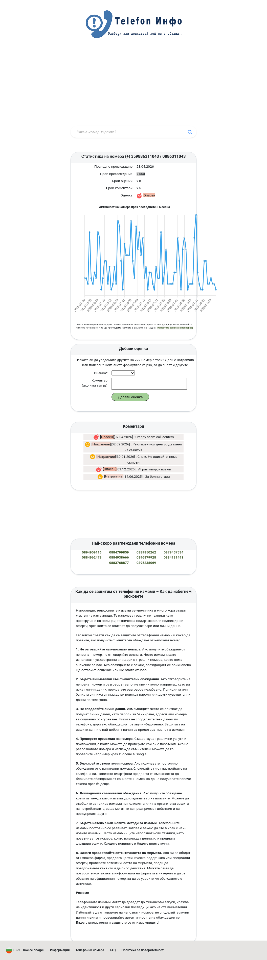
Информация (60, 950)
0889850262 (146, 537)
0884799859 (119, 537)
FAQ (113, 950)
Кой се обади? (33, 950)
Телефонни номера (90, 950)
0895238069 (146, 547)
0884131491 (174, 542)
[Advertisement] (133, 86)
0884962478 (92, 542)
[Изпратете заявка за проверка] (175, 312)
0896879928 (146, 542)
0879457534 (174, 537)
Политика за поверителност (143, 950)
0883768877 (119, 547)
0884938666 (119, 542)
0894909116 (92, 537)
